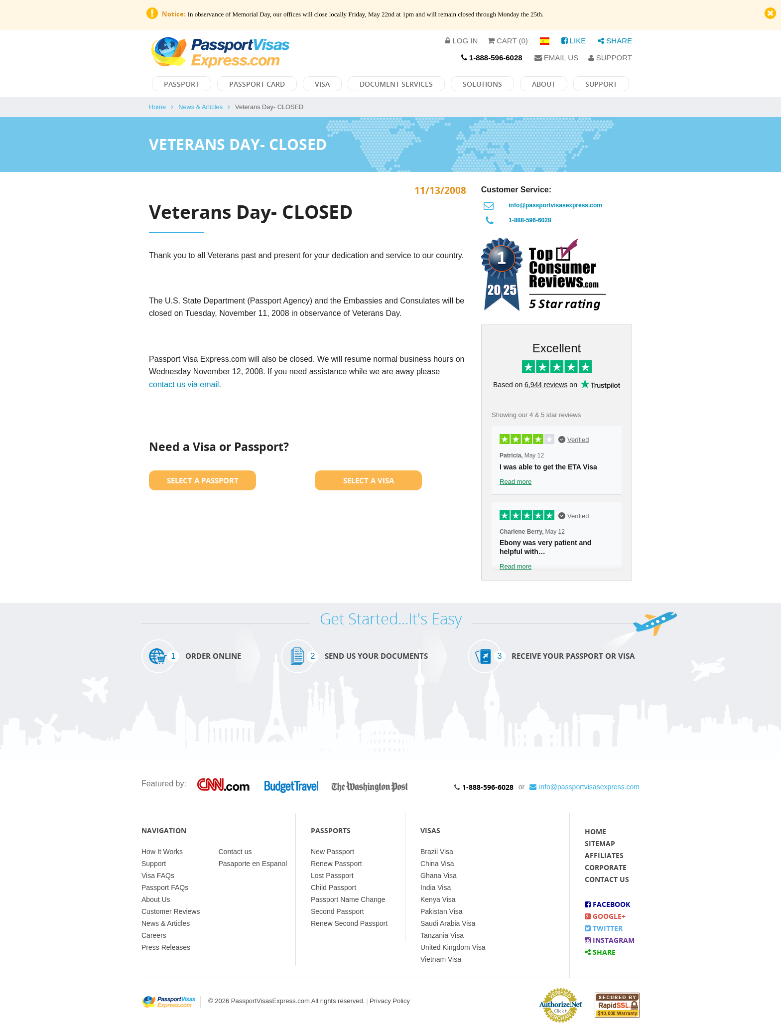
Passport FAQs (164, 887)
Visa (322, 84)
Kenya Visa (438, 899)
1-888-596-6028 (530, 220)
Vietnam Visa (440, 959)
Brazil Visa (436, 852)
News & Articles (200, 107)
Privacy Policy (390, 1001)
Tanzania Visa (442, 935)
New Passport (332, 852)
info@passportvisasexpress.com (555, 205)
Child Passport (333, 887)
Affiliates (604, 855)
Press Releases (165, 947)
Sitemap (600, 843)
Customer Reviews (170, 911)
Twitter (604, 928)
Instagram (610, 940)
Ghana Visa (438, 876)
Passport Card (257, 84)
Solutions (482, 84)
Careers (153, 935)
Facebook (607, 904)
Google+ (605, 916)
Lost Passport (332, 876)
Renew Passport (336, 864)
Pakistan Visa (441, 911)
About (543, 84)
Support (610, 57)
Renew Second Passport (349, 923)
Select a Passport (203, 480)
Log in (461, 40)
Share (615, 40)
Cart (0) (508, 40)
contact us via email (184, 384)
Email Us (556, 57)
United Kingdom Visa (452, 947)
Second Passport (337, 911)
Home (157, 107)
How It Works (162, 852)
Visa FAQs (157, 876)
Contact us (235, 852)
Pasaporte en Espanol (253, 864)
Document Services (396, 84)
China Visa (437, 864)
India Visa (435, 887)
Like (573, 40)
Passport (181, 84)
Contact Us (607, 879)
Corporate (606, 867)
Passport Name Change (348, 899)
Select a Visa (368, 480)
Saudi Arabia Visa (447, 923)
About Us (155, 899)
